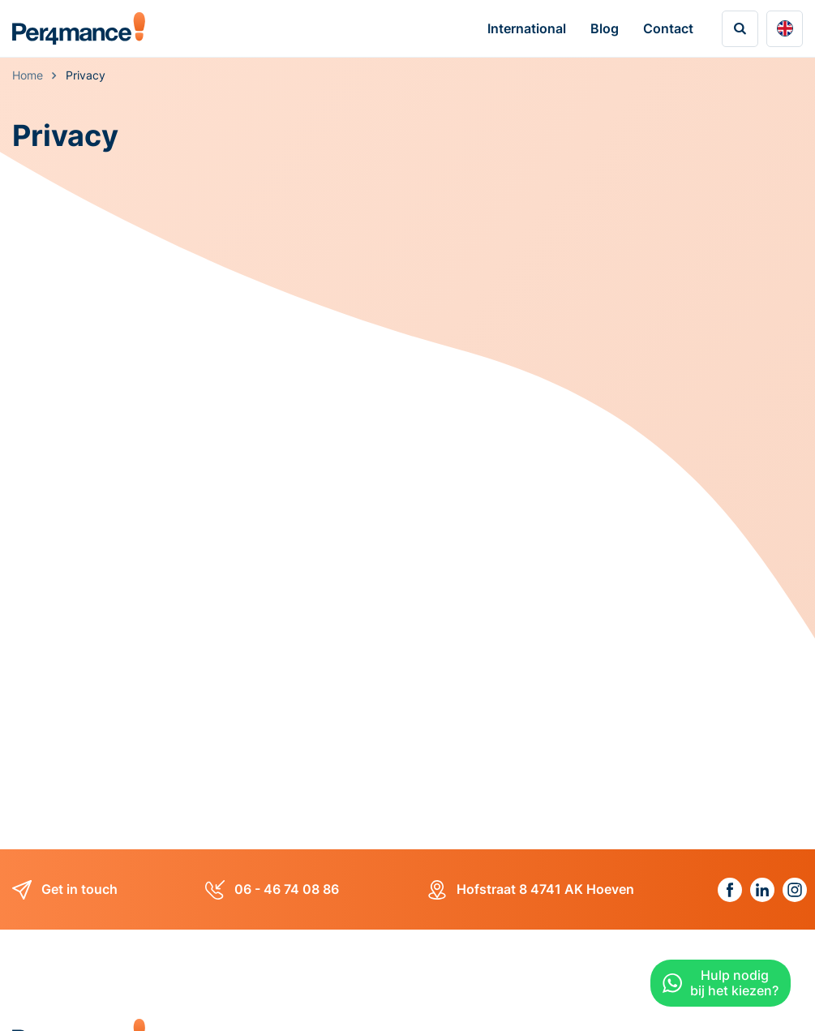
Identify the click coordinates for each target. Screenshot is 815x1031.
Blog (604, 28)
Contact (668, 28)
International (526, 28)
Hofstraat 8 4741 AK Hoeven (530, 890)
